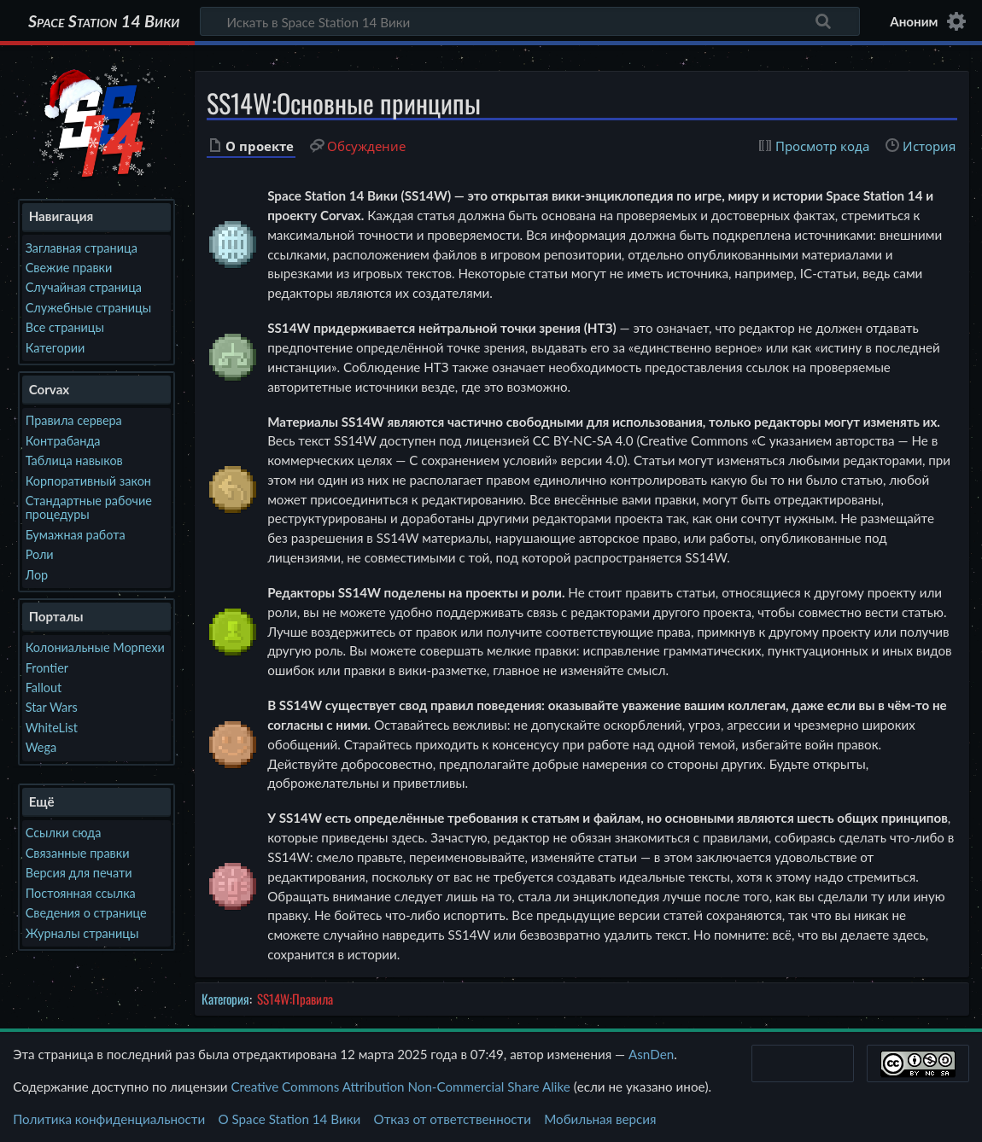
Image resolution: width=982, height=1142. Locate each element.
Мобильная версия (600, 1119)
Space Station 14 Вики (103, 21)
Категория (225, 998)
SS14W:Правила (295, 998)
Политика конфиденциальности (109, 1119)
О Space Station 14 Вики (289, 1119)
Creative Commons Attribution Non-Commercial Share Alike (400, 1086)
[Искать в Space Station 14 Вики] (530, 21)
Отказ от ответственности (452, 1119)
